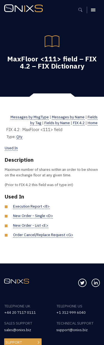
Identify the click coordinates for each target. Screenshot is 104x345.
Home (93, 122)
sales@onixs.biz (17, 329)
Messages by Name (68, 116)
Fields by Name (57, 122)
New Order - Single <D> (33, 215)
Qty (19, 136)
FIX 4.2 (79, 122)
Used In (11, 147)
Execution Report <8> (31, 206)
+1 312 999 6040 (71, 312)
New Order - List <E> (30, 225)
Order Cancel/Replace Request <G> (43, 234)
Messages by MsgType (30, 116)
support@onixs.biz (72, 329)
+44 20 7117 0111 (20, 312)
